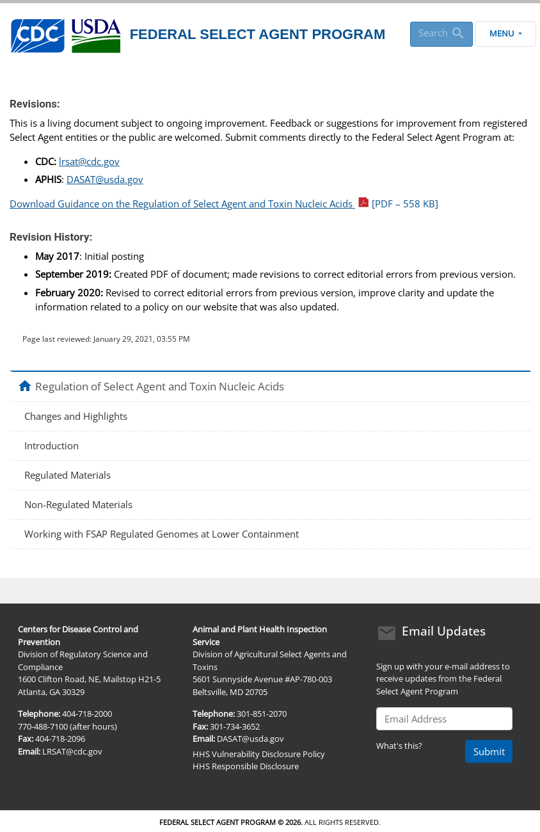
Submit (489, 751)
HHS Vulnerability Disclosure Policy (259, 754)
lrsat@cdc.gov (89, 161)
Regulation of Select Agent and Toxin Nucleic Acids (159, 386)
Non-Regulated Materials (78, 504)
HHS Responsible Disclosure (246, 766)
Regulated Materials (67, 474)
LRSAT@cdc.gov (72, 751)
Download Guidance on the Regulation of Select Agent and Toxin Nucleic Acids (224, 203)
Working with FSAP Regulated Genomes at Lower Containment (161, 533)
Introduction (51, 445)
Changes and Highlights (75, 416)
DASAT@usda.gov (105, 179)
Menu (505, 33)
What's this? (399, 745)
